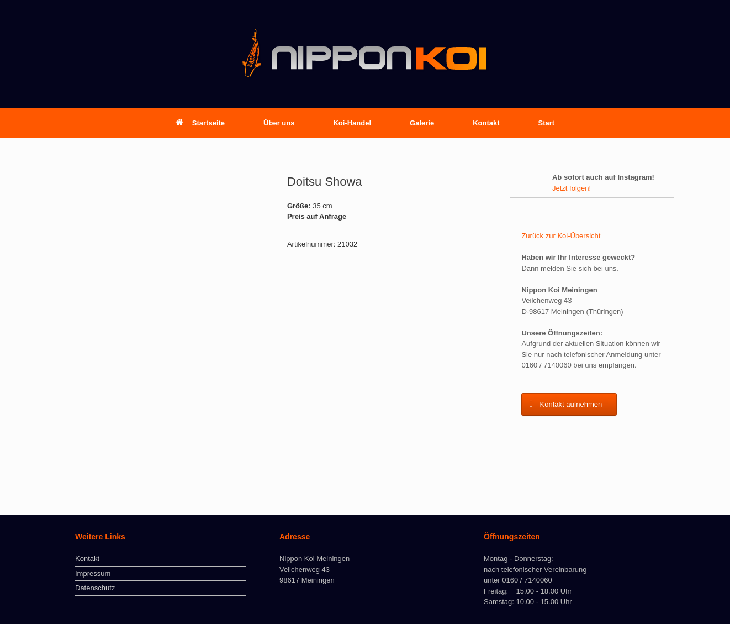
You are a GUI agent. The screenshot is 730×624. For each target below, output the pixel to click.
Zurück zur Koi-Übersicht (560, 236)
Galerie (422, 123)
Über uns (278, 123)
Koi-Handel (352, 123)
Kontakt (486, 123)
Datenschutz (95, 588)
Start (546, 123)
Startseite (200, 123)
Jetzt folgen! (571, 188)
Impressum (92, 573)
